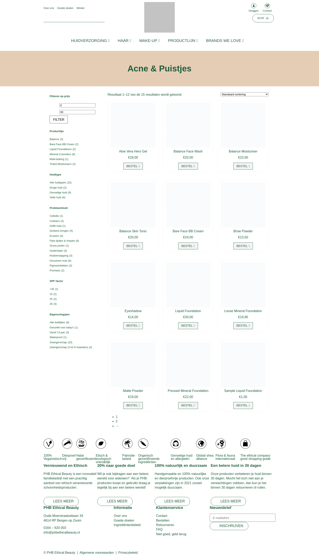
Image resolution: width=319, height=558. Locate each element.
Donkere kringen (59, 230)
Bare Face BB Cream (62, 144)
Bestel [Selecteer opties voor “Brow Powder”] (242, 246)
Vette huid (55, 197)
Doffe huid (55, 225)
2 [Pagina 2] (117, 421)
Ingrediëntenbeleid (127, 525)
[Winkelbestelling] (245, 94)
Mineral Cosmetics (60, 154)
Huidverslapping (59, 255)
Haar (124, 40)
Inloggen (254, 10)
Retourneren (165, 525)
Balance (54, 139)
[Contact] (267, 5)
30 (51, 303)
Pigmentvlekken (59, 265)
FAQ (159, 529)
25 (51, 298)
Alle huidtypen (58, 182)
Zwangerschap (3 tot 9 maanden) (69, 347)
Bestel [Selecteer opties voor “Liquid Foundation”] (187, 325)
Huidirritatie (56, 250)
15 (51, 294)
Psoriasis (55, 270)
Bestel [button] (132, 166)
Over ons (49, 8)
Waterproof (56, 337)
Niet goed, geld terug (171, 534)
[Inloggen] (253, 5)
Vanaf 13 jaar (57, 332)
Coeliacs (55, 221)
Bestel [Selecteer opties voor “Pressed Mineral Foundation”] (187, 405)
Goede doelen (65, 8)
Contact (267, 10)
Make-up (149, 40)
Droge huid (56, 187)
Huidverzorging (90, 40)
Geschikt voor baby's (62, 327)
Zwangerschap (58, 342)
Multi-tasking (57, 159)
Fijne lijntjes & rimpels (62, 240)
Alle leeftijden (57, 322)
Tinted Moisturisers (61, 164)
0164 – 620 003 (55, 527)
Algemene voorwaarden (97, 552)
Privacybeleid (128, 552)
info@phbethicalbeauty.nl (62, 532)
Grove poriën (57, 245)
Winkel (80, 8)
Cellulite (54, 215)
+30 (52, 289)
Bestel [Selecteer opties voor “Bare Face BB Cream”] (187, 246)
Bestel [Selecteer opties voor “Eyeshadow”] (132, 325)
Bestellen (162, 520)
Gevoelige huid (58, 192)
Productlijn (183, 40)
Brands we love (225, 40)
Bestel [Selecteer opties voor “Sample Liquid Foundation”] (242, 405)
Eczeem (54, 235)
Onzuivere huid (58, 260)
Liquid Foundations (61, 149)
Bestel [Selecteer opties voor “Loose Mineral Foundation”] (242, 325)
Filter (58, 119)
